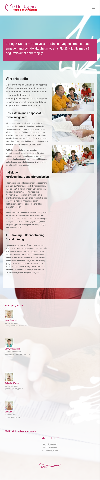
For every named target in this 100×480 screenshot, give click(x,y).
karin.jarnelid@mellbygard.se (16, 326)
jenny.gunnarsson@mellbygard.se (17, 354)
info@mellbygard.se (50, 450)
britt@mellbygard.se (12, 417)
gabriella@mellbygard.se (14, 389)
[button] (93, 8)
